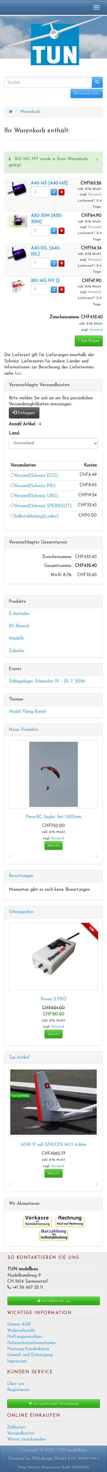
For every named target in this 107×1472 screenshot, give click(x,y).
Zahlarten (16, 1427)
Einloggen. (24, 412)
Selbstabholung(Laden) (36, 516)
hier (18, 374)
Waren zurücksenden (26, 1439)
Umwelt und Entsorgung (30, 1355)
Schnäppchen (21, 912)
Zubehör (17, 651)
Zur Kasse (88, 340)
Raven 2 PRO (53, 999)
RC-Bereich (19, 626)
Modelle (16, 638)
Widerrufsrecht (21, 1331)
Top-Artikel (19, 1058)
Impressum (17, 1361)
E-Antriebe (19, 614)
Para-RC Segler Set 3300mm (53, 817)
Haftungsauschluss (24, 1337)
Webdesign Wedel (49, 1459)
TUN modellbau (71, 1450)
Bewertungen (21, 876)
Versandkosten (20, 1433)
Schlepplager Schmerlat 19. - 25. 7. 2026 (47, 681)
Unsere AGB (19, 1324)
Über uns (15, 1384)
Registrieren (18, 1390)
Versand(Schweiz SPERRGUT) (41, 506)
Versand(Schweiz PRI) (33, 486)
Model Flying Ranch (27, 712)
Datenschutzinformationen (31, 1343)
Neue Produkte (23, 730)
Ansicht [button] (53, 845)
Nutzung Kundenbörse (28, 1349)
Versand (94, 194)
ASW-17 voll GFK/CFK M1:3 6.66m (53, 1145)
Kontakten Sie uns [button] (54, 1301)
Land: (14, 433)
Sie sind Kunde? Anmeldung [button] (53, 1403)
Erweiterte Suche (86, 93)
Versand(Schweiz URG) (34, 496)
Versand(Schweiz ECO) (34, 476)
